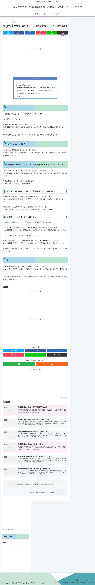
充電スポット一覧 (79, 580)
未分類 (5, 286)
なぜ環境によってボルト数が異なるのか (30, 93)
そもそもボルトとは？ (23, 85)
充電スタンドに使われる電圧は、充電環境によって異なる (36, 90)
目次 (33, 78)
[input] (15, 529)
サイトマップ (89, 580)
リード (19, 82)
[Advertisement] (35, 41)
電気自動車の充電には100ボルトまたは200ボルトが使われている (36, 88)
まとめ (19, 96)
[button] (27, 529)
